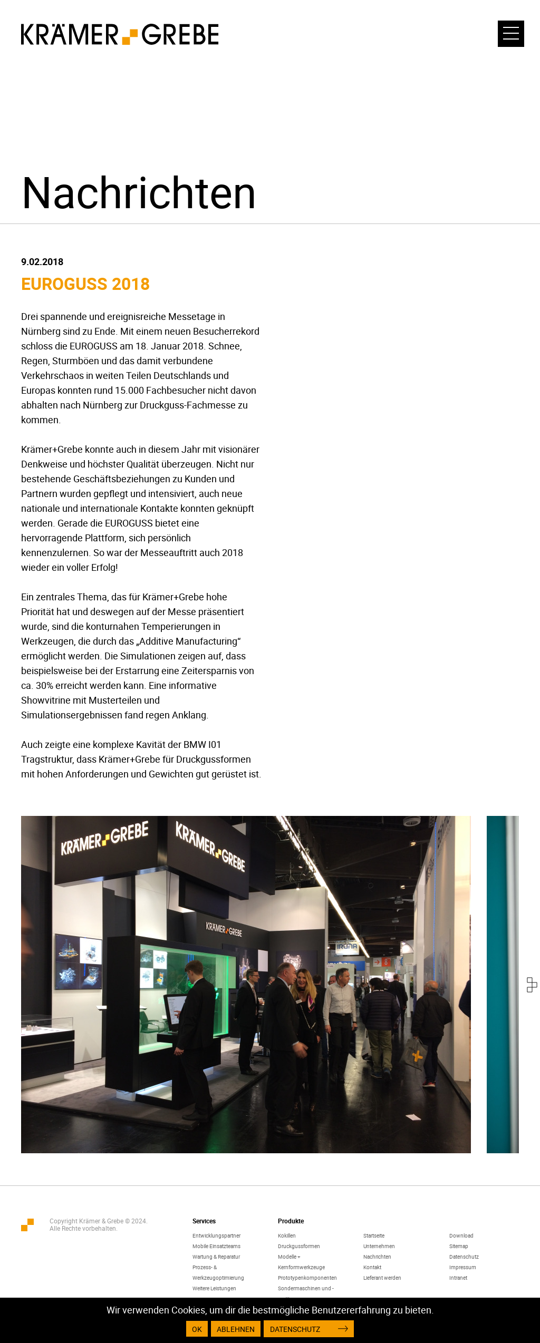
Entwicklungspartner (216, 1235)
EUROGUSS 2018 (85, 283)
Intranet (458, 1277)
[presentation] (532, 984)
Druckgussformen (299, 1246)
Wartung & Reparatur (216, 1256)
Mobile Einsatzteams (216, 1246)
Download (461, 1235)
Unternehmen (379, 1246)
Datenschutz (464, 1256)
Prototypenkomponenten (307, 1277)
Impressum (462, 1267)
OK (197, 1329)
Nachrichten (377, 1256)
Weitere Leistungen (214, 1288)
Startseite (373, 1235)
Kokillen (287, 1235)
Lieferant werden (382, 1277)
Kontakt (372, 1267)
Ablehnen (236, 1329)
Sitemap (458, 1246)
